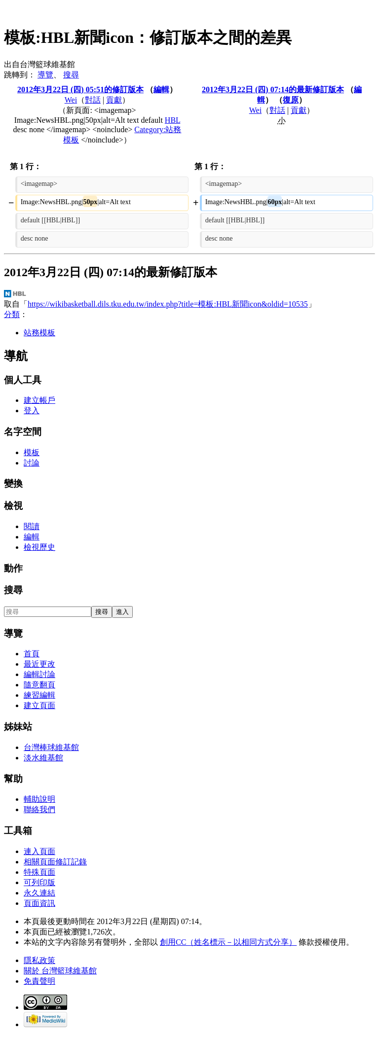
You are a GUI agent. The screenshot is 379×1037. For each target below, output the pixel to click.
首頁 (31, 653)
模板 (31, 452)
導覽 (45, 75)
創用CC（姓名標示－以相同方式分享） (228, 942)
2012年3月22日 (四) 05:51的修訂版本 (80, 89)
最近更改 (39, 664)
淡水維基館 (43, 757)
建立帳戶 (39, 400)
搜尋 (71, 75)
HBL (172, 120)
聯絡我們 (39, 809)
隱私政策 (39, 960)
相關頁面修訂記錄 (55, 862)
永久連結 (39, 893)
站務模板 (39, 332)
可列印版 (39, 882)
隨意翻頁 (39, 684)
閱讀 (31, 526)
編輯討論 (39, 674)
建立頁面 (39, 705)
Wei (71, 100)
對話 (93, 100)
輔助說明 (39, 799)
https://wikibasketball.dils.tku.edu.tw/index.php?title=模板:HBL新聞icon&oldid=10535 (168, 304)
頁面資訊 (39, 903)
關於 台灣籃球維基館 (60, 970)
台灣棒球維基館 (51, 747)
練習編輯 (39, 695)
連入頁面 (39, 851)
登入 (31, 410)
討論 (31, 463)
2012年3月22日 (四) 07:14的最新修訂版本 (273, 89)
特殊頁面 (39, 872)
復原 (291, 100)
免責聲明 (39, 981)
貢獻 (114, 100)
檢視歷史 (39, 547)
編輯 (161, 89)
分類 (12, 314)
